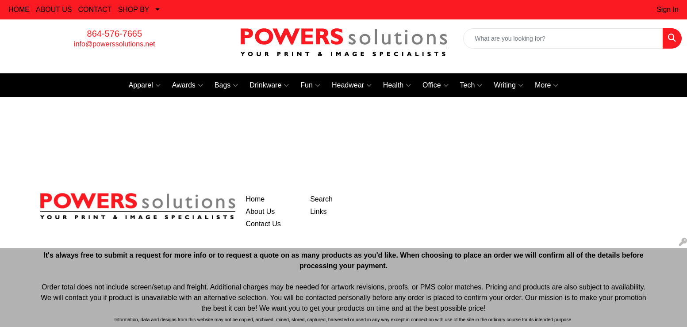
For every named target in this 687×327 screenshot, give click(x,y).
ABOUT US (54, 9)
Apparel (145, 85)
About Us (260, 211)
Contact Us (263, 224)
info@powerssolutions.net (114, 44)
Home (255, 199)
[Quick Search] (563, 38)
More (546, 85)
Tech (471, 85)
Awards (187, 85)
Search (321, 199)
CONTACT (95, 9)
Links (318, 211)
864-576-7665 (114, 33)
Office (435, 85)
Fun (310, 85)
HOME (19, 9)
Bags (226, 85)
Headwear (352, 85)
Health (397, 85)
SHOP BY (134, 9)
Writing (508, 85)
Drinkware (269, 85)
